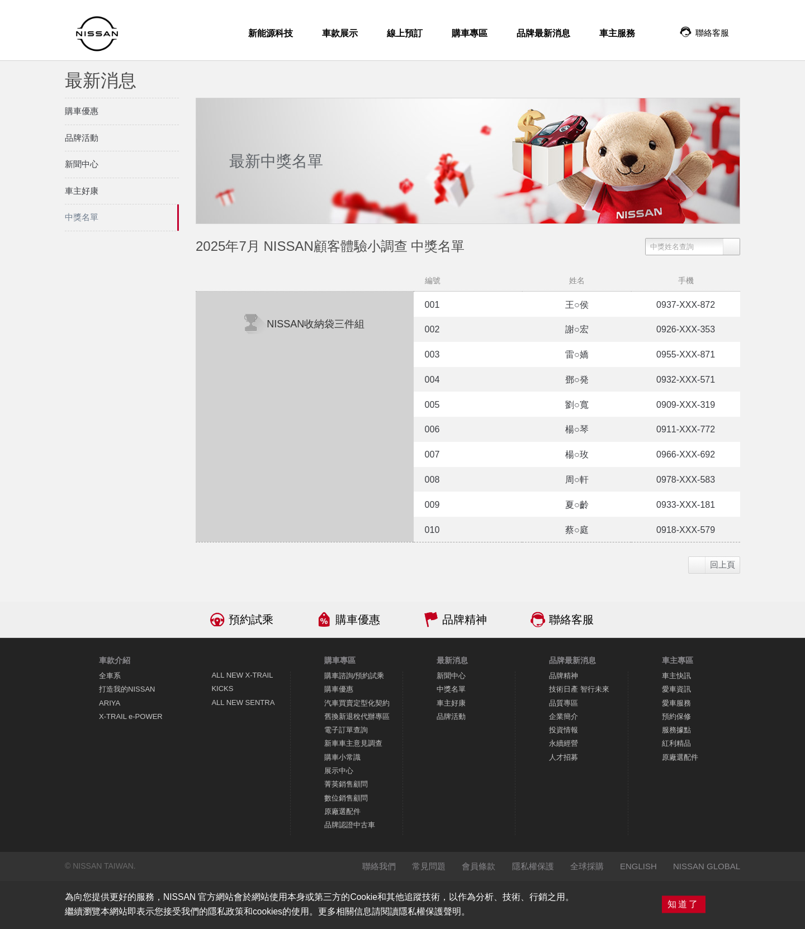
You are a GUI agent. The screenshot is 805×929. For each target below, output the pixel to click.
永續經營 (563, 743)
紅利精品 (676, 743)
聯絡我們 (379, 866)
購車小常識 (342, 757)
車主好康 (451, 703)
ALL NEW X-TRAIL (242, 675)
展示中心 (338, 770)
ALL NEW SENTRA (242, 702)
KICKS (222, 688)
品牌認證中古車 (349, 825)
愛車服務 (676, 703)
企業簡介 (563, 716)
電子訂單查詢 (346, 730)
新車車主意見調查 (353, 743)
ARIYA (109, 703)
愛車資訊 (676, 689)
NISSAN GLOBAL (706, 866)
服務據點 (676, 730)
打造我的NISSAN (127, 689)
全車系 (110, 675)
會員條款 (478, 866)
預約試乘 (251, 619)
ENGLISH (638, 866)
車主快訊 (676, 675)
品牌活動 (451, 716)
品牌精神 (464, 619)
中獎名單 (451, 689)
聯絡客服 (571, 619)
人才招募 (563, 757)
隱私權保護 (533, 866)
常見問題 (429, 866)
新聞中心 (451, 675)
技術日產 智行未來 (579, 689)
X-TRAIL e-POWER (131, 716)
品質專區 (563, 703)
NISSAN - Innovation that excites (97, 34)
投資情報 (563, 730)
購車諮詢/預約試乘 (354, 675)
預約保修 (676, 716)
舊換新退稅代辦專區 (357, 716)
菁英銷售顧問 (346, 784)
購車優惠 (357, 619)
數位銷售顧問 (346, 798)
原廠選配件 (342, 811)
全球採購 (587, 866)
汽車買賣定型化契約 (357, 703)
